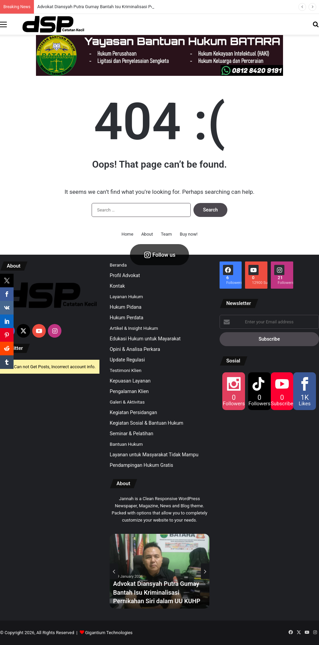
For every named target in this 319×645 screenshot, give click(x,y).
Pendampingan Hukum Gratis (141, 465)
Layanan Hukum (126, 296)
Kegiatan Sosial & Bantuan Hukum (146, 423)
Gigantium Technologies (109, 632)
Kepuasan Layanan (130, 381)
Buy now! (189, 234)
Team (166, 234)
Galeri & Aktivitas (127, 402)
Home (127, 234)
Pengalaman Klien (129, 391)
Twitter (15, 348)
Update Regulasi (127, 359)
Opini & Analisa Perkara (135, 349)
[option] (159, 571)
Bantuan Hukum (126, 444)
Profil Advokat (125, 275)
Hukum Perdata (126, 317)
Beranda (118, 265)
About (147, 234)
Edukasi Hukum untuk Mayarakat (145, 338)
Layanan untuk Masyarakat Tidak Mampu (154, 454)
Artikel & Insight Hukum (134, 328)
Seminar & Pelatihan (131, 433)
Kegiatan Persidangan (133, 412)
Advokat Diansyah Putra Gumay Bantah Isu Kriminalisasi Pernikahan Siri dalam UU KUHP (156, 592)
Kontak (117, 286)
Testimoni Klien (125, 370)
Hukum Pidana (126, 307)
